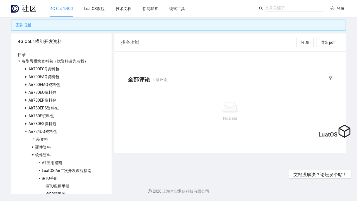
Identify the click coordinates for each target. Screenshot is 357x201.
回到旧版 (23, 25)
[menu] (150, 8)
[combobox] (294, 8)
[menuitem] (62, 8)
